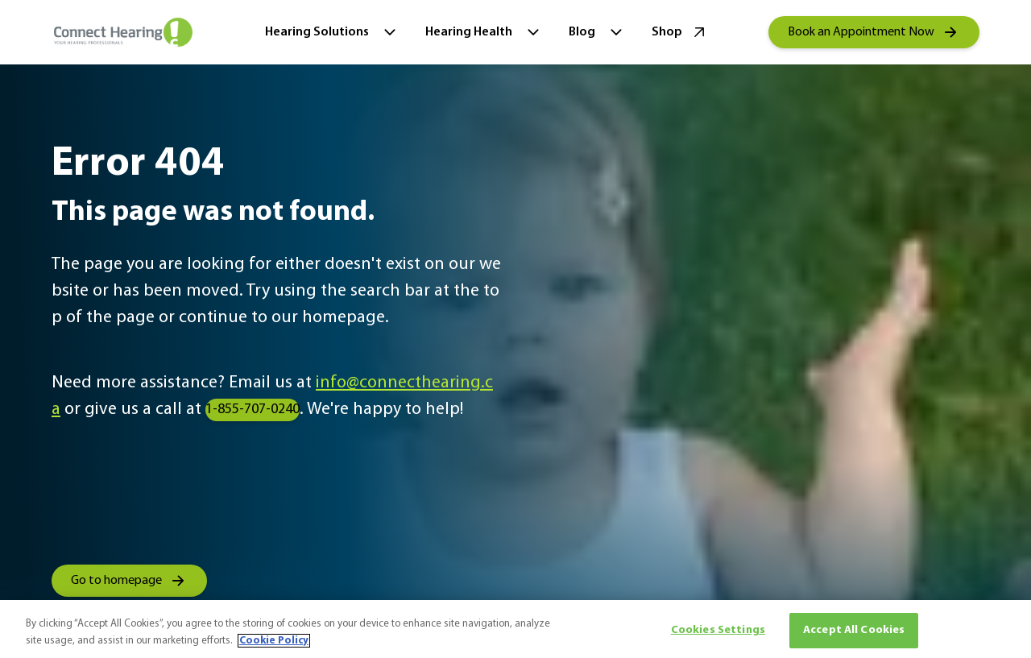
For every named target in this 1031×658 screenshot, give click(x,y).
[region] (515, 629)
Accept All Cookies (854, 630)
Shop (680, 32)
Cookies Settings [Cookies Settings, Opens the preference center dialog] (718, 630)
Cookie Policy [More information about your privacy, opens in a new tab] (273, 640)
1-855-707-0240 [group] (252, 409)
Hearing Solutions (332, 32)
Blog (597, 32)
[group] (873, 32)
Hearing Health (484, 32)
